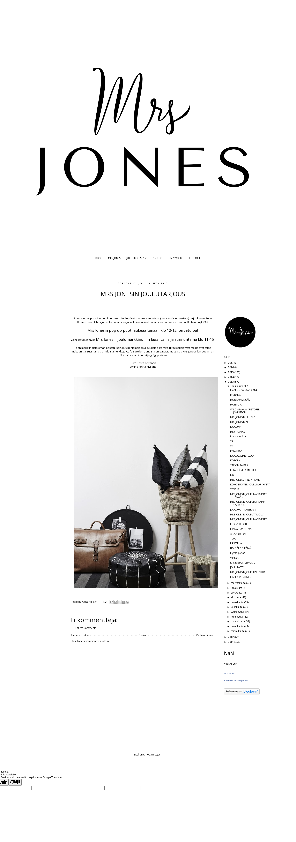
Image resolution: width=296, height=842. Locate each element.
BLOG (98, 258)
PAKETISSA (236, 451)
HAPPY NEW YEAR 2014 (243, 390)
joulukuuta (237, 386)
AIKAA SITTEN (238, 533)
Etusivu (143, 635)
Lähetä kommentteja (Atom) (93, 641)
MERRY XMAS (237, 431)
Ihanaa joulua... (239, 436)
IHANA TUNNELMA (241, 529)
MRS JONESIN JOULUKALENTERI (247, 572)
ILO (232, 475)
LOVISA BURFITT (239, 524)
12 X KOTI (158, 258)
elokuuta (236, 597)
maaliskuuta (238, 621)
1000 (233, 538)
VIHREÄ (234, 557)
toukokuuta (238, 611)
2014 (231, 377)
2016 (231, 367)
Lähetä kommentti (85, 628)
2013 (231, 381)
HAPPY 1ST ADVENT (241, 577)
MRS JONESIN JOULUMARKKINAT (248, 519)
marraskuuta (238, 583)
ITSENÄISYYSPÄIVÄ (240, 548)
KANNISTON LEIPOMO (243, 562)
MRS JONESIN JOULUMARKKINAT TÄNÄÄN (248, 495)
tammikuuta (238, 631)
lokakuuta (237, 588)
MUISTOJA (236, 404)
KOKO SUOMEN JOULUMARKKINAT (250, 484)
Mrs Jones (229, 673)
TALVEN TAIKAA (239, 465)
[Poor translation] (15, 782)
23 (231, 446)
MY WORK (176, 258)
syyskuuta (237, 592)
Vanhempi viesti (205, 635)
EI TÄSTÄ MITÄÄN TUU (243, 470)
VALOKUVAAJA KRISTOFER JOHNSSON (245, 411)
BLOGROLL (194, 258)
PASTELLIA (236, 543)
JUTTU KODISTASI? (136, 258)
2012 (231, 637)
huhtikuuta (237, 616)
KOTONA (235, 395)
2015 (231, 372)
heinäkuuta (237, 602)
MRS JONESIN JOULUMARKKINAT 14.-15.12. (248, 503)
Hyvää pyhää (237, 553)
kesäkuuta (237, 607)
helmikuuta (237, 626)
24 (231, 441)
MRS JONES (114, 258)
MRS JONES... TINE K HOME (245, 480)
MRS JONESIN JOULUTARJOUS (247, 514)
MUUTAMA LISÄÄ (240, 400)
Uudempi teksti (80, 635)
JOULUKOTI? (237, 567)
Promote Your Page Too (236, 680)
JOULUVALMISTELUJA (242, 455)
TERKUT (234, 489)
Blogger (157, 754)
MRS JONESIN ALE (240, 422)
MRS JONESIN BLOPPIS (242, 417)
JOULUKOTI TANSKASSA (243, 509)
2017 (231, 362)
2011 (231, 642)
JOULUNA (235, 427)
